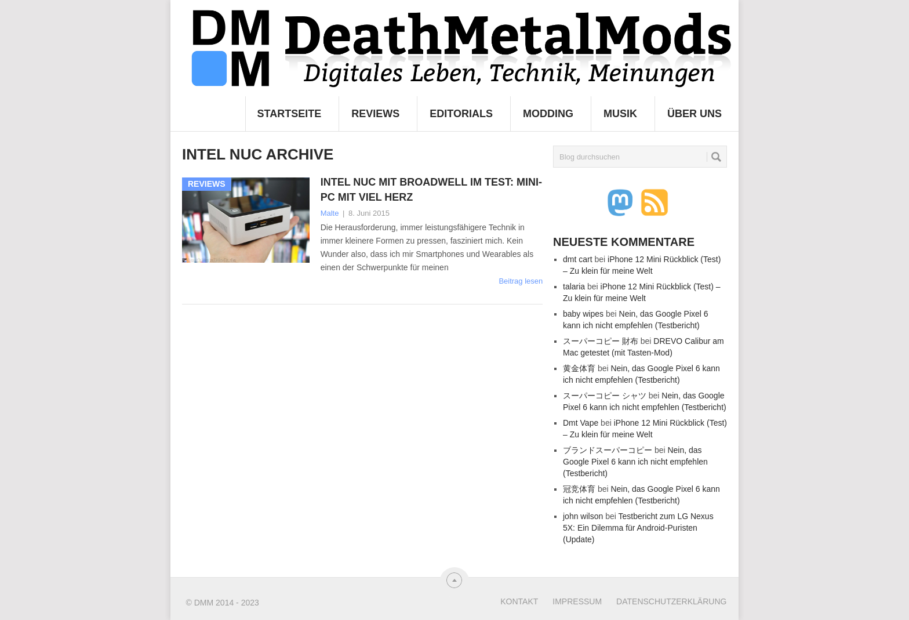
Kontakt (519, 601)
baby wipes (583, 313)
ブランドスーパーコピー (607, 450)
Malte (330, 213)
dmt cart (577, 259)
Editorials (461, 113)
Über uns (694, 113)
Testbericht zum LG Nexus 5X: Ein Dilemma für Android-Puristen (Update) (638, 528)
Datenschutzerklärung (671, 601)
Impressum (577, 601)
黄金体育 (579, 368)
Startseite (289, 113)
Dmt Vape (580, 422)
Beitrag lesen (521, 281)
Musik (620, 113)
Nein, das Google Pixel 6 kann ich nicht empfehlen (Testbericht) (635, 461)
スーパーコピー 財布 (600, 341)
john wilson (583, 516)
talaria (574, 286)
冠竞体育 (579, 489)
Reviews (375, 113)
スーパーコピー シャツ (604, 395)
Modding (548, 113)
